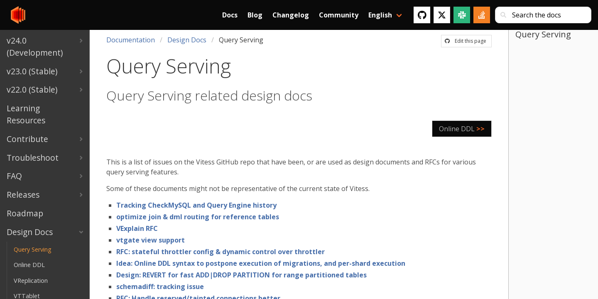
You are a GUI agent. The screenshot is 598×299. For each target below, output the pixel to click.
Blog (255, 15)
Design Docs (186, 39)
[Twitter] (442, 15)
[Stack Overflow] (481, 15)
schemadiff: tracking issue (160, 286)
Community (338, 15)
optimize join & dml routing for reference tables (197, 216)
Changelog (290, 15)
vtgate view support (150, 240)
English (380, 15)
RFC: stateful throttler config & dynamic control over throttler (220, 251)
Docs (230, 15)
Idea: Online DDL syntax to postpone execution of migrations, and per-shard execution (260, 263)
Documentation (130, 39)
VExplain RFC (137, 228)
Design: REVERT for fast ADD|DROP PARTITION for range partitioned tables (241, 274)
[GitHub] (422, 15)
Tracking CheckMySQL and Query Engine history (196, 205)
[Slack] (461, 15)
